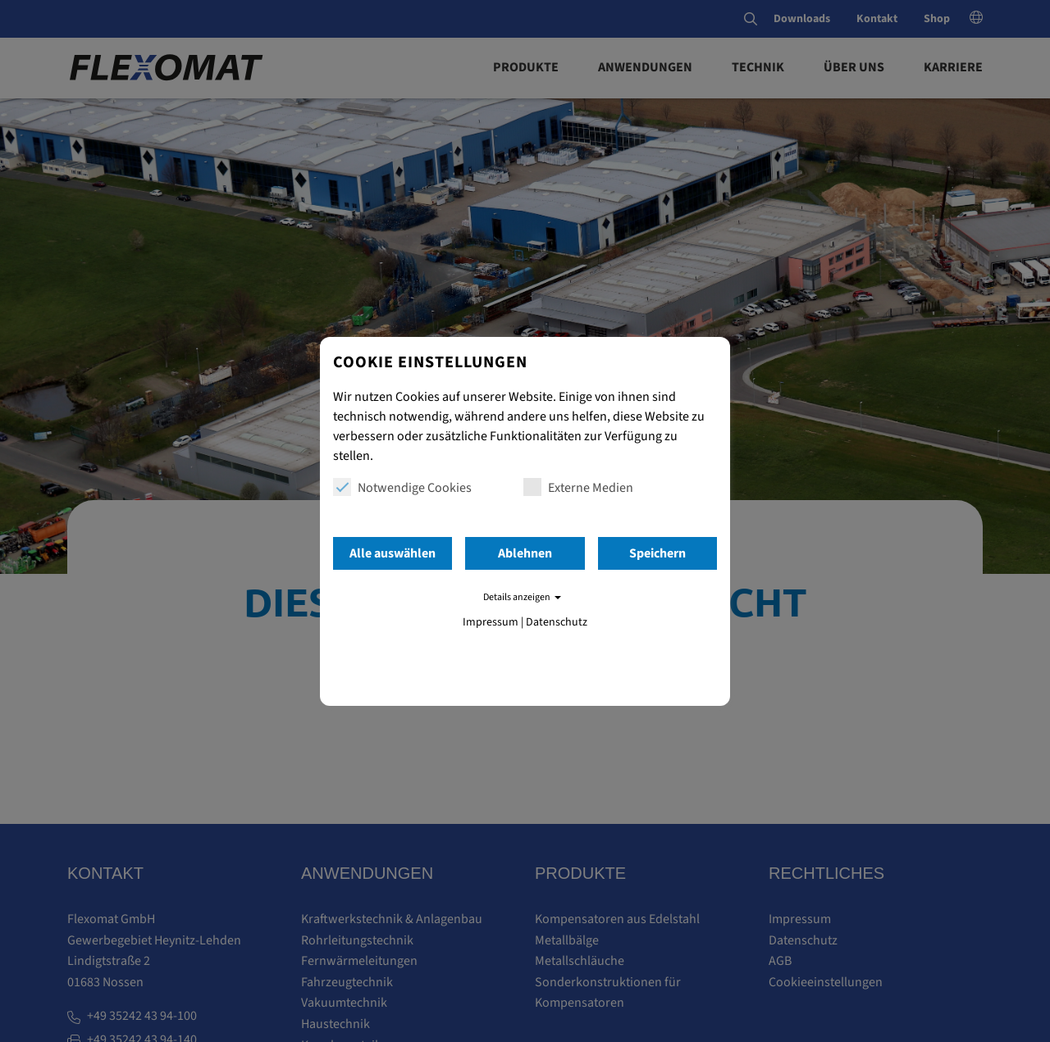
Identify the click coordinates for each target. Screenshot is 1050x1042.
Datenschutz (556, 622)
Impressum (490, 622)
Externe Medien (578, 487)
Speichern (657, 553)
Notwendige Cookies (402, 487)
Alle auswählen (392, 553)
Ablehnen (525, 553)
